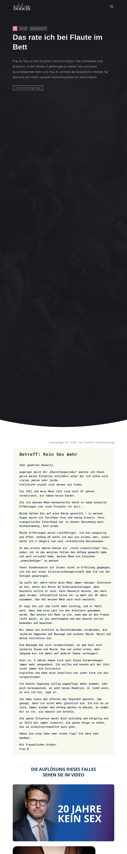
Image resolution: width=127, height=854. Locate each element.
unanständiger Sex (58, 442)
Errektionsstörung (104, 442)
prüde (73, 442)
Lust (80, 442)
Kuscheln (89, 442)
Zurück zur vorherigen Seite (28, 87)
